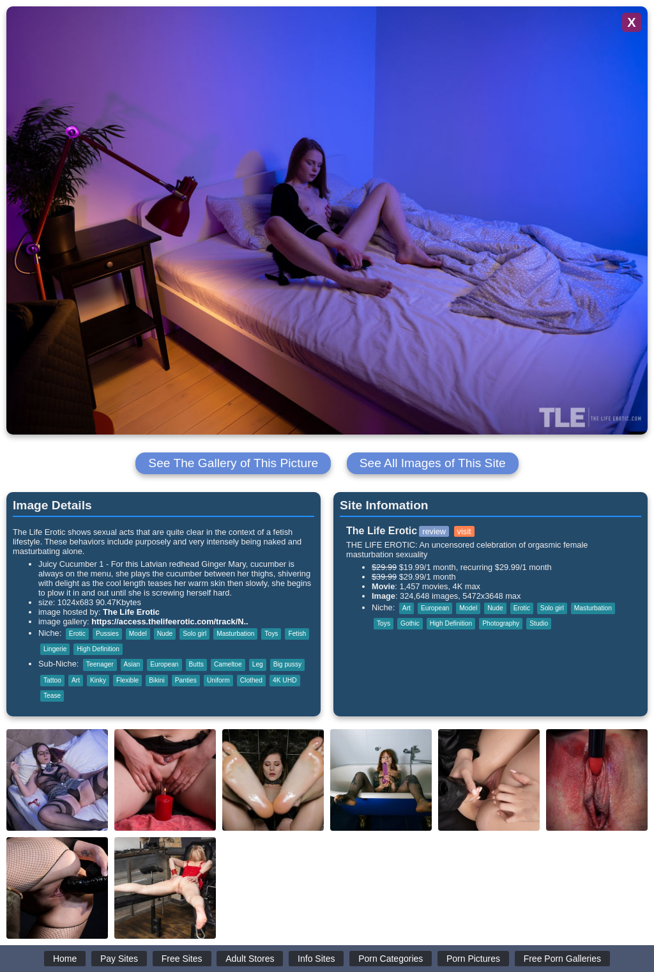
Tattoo (52, 680)
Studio (538, 623)
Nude (164, 633)
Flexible (127, 680)
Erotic (77, 633)
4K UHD (285, 680)
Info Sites (316, 958)
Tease (52, 695)
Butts (196, 664)
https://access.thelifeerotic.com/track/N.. (169, 621)
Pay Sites (119, 958)
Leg (257, 664)
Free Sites (182, 958)
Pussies (107, 633)
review (434, 531)
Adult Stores (249, 958)
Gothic (410, 623)
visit (464, 531)
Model (138, 633)
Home (65, 958)
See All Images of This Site (433, 463)
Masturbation (235, 633)
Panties (186, 680)
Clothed (251, 680)
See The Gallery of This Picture (233, 463)
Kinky (98, 680)
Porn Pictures (473, 958)
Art (76, 680)
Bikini (156, 680)
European (164, 664)
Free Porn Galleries (562, 958)
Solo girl (194, 633)
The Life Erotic (131, 612)
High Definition (98, 648)
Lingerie (54, 648)
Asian (132, 664)
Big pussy (287, 664)
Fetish (297, 633)
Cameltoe (228, 664)
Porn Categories (390, 958)
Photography (500, 623)
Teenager (100, 664)
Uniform (218, 680)
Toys (271, 633)
